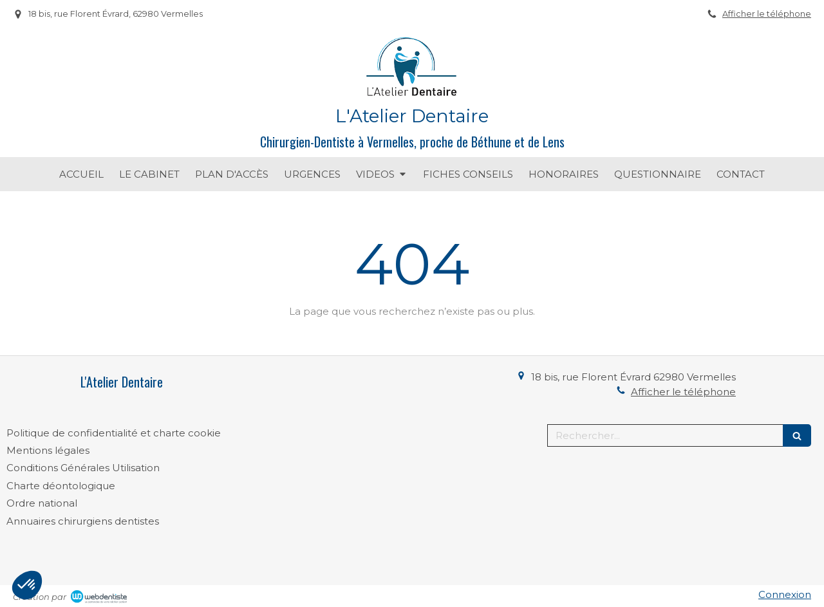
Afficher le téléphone (766, 14)
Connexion (784, 594)
